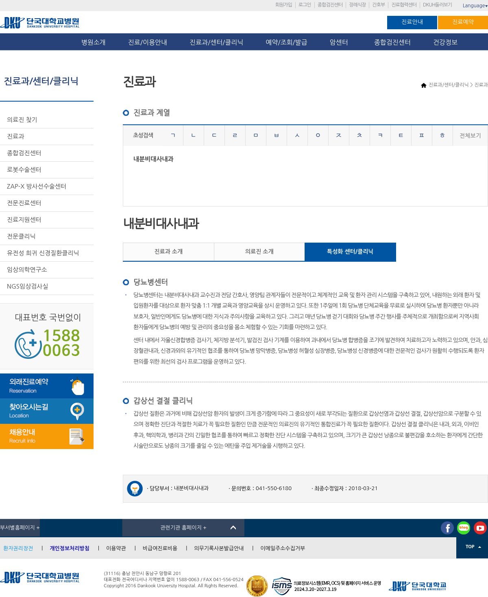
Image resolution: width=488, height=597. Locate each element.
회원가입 (283, 4)
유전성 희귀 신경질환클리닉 (43, 253)
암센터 (341, 42)
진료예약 (463, 22)
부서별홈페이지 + (20, 527)
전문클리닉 (21, 236)
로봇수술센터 (24, 170)
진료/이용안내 (147, 42)
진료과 (15, 136)
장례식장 (357, 4)
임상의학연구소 (27, 270)
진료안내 (412, 22)
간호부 (378, 4)
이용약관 (116, 548)
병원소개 (93, 42)
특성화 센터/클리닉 (350, 251)
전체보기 (470, 136)
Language (475, 5)
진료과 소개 (168, 251)
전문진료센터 (24, 203)
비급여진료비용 (160, 548)
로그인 (304, 4)
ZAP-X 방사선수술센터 (36, 186)
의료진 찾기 (22, 120)
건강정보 (445, 42)
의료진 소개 (259, 251)
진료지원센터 (24, 220)
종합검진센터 (330, 4)
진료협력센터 (403, 4)
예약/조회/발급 (286, 42)
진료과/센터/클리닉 (216, 42)
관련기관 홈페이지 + (183, 527)
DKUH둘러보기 (437, 4)
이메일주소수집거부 (282, 548)
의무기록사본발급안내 (219, 548)
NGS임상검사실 (27, 286)
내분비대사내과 (153, 159)
